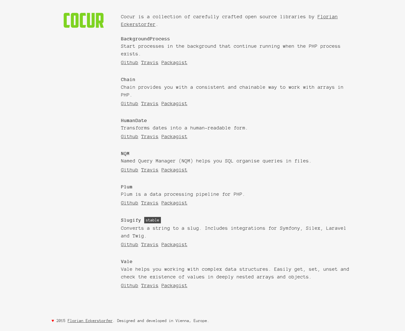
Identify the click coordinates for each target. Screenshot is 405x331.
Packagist (175, 62)
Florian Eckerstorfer (90, 320)
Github (129, 62)
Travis (150, 62)
